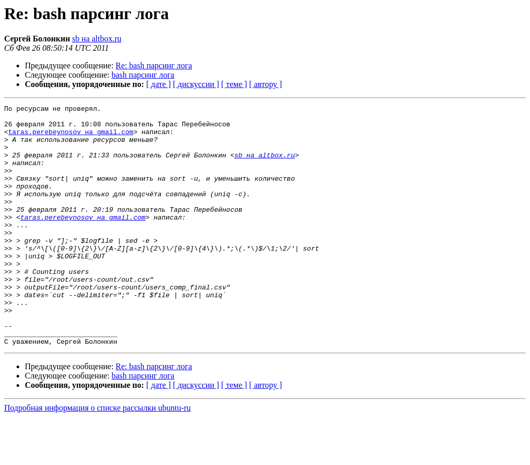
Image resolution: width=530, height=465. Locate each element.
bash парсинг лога (143, 74)
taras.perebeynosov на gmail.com (71, 137)
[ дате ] (158, 84)
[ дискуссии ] (196, 84)
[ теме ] (234, 84)
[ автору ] (265, 84)
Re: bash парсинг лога (153, 65)
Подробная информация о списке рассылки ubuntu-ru (97, 456)
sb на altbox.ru (96, 38)
